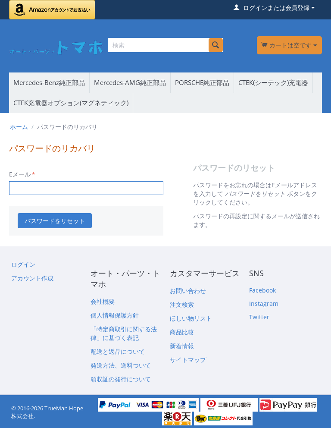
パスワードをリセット (55, 221)
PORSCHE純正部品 (202, 82)
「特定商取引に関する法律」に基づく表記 (124, 333)
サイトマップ (188, 360)
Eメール (20, 174)
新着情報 (182, 346)
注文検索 (182, 304)
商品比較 (182, 332)
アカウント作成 (32, 278)
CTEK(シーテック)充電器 (273, 82)
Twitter (259, 317)
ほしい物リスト (191, 318)
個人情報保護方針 (115, 315)
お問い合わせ (188, 290)
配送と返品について (118, 351)
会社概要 (103, 301)
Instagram (263, 303)
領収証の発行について (121, 379)
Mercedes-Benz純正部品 (49, 82)
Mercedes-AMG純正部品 (130, 82)
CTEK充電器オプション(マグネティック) (70, 102)
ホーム (19, 127)
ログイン (23, 264)
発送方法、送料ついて (121, 365)
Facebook (262, 290)
